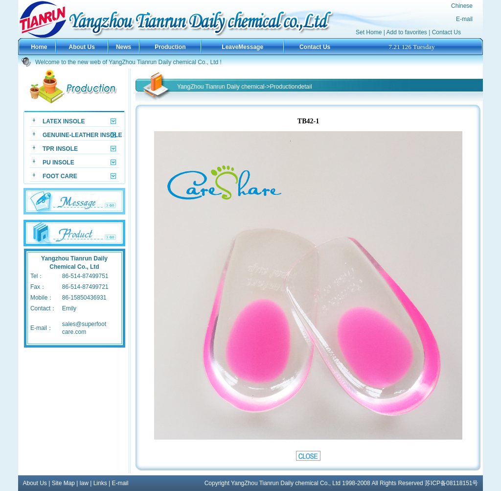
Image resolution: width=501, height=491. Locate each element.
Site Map (63, 483)
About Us (35, 483)
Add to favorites (406, 32)
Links (100, 483)
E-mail (464, 19)
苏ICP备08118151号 (451, 483)
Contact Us (446, 32)
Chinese (462, 5)
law (84, 483)
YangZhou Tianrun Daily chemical (221, 86)
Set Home (369, 32)
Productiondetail (291, 86)
